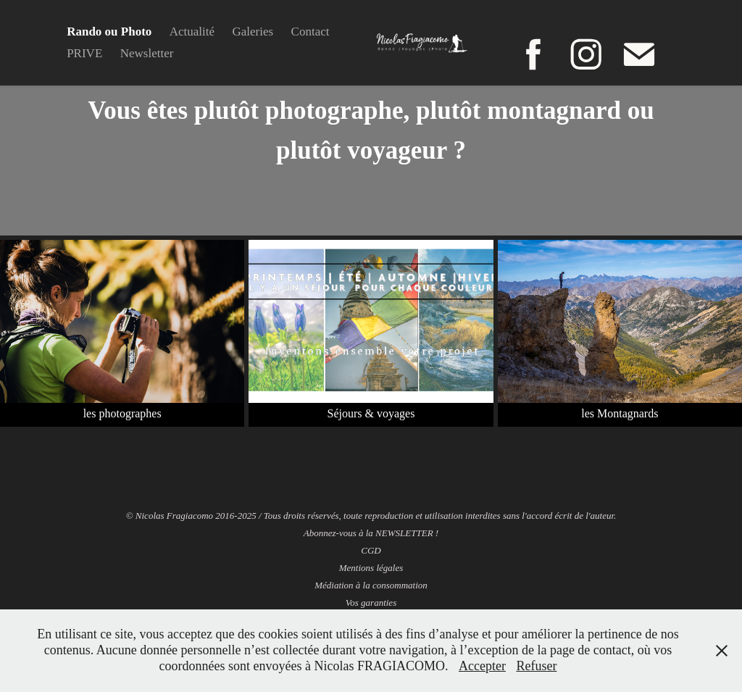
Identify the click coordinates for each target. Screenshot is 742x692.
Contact (310, 31)
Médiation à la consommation (371, 585)
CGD (370, 550)
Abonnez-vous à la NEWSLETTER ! (371, 533)
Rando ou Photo (109, 31)
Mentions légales (371, 567)
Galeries (253, 31)
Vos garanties (371, 602)
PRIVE (84, 53)
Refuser (536, 666)
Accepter (482, 666)
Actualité (192, 31)
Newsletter (147, 53)
